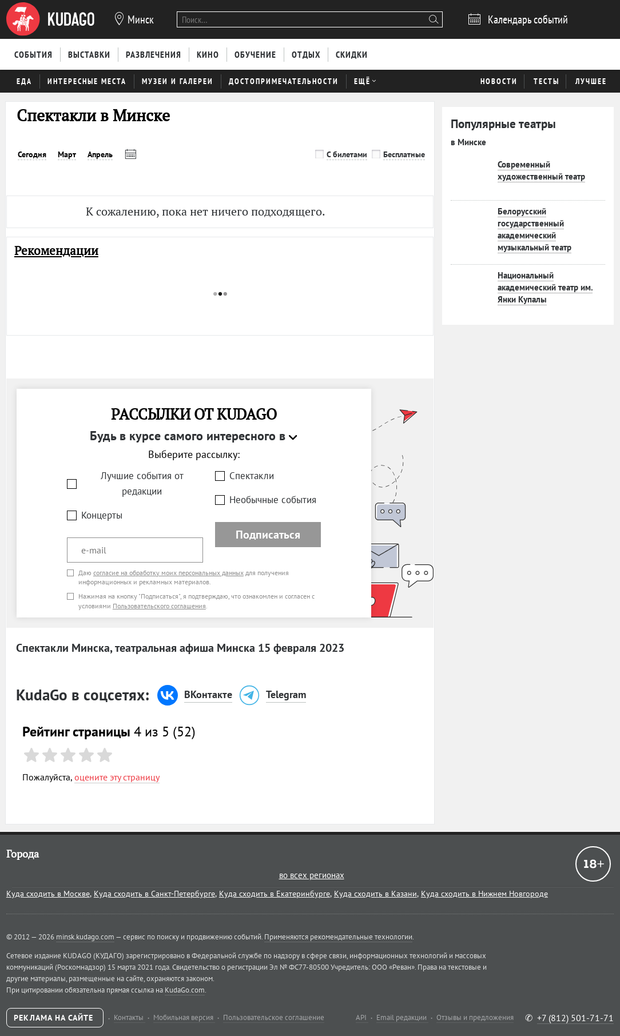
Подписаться (268, 534)
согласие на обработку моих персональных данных (168, 572)
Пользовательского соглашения (159, 605)
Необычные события (272, 499)
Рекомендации (56, 250)
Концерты (101, 515)
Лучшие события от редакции (142, 483)
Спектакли (251, 475)
